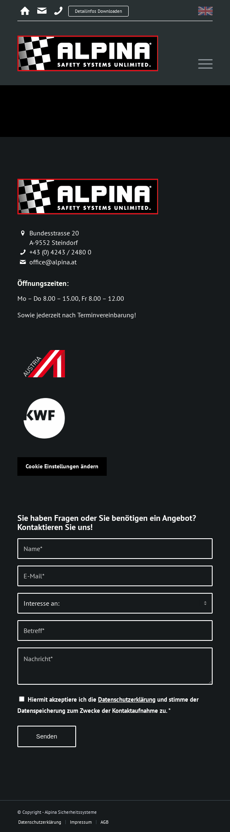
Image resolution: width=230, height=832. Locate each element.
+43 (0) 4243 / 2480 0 (60, 252)
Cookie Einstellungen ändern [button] (62, 466)
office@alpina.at (53, 262)
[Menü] (201, 64)
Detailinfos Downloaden (98, 11)
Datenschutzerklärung (127, 699)
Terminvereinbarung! (106, 315)
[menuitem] (201, 64)
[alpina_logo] (95, 53)
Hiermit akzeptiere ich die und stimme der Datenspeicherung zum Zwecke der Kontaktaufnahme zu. (108, 704)
